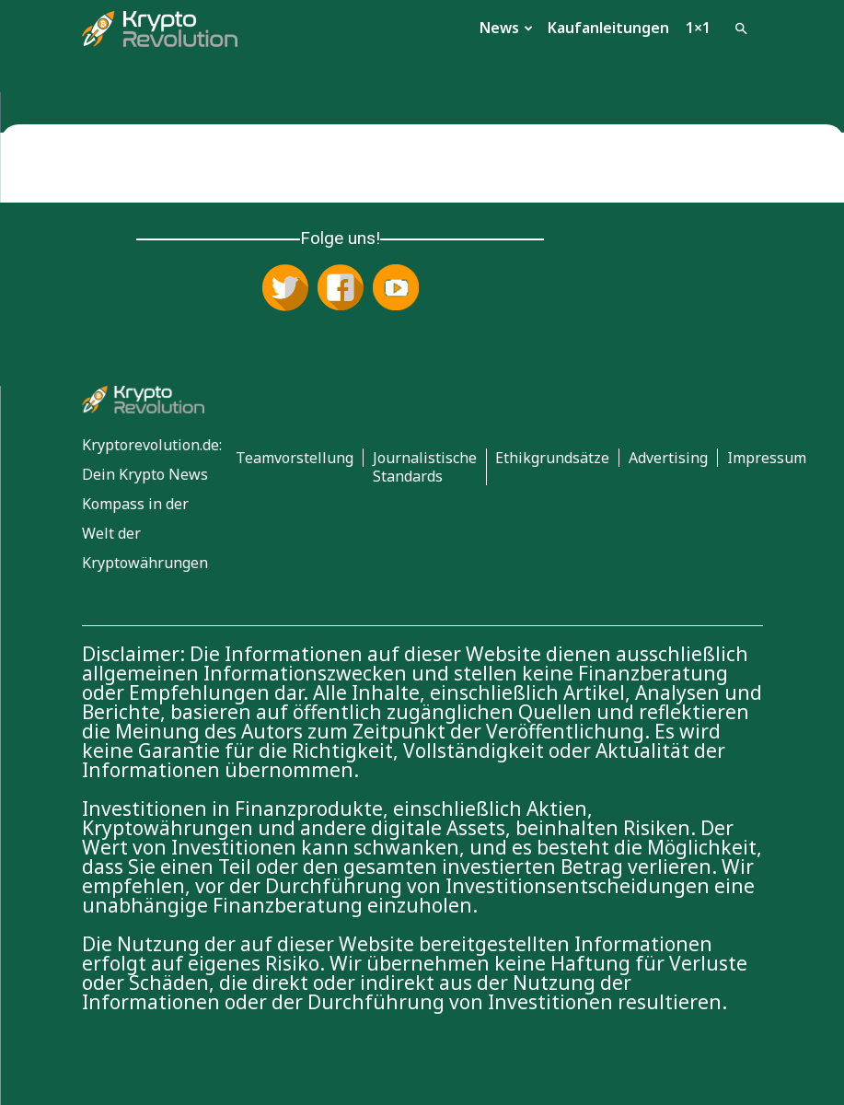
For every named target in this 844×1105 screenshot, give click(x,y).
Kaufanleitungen (608, 27)
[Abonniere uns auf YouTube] (396, 289)
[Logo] (160, 28)
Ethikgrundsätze (552, 458)
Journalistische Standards (425, 467)
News (506, 27)
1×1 (698, 27)
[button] (741, 27)
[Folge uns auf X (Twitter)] (285, 289)
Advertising (668, 458)
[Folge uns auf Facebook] (341, 289)
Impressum (766, 458)
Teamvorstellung (294, 458)
